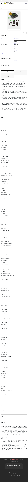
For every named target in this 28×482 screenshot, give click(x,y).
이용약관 (9, 459)
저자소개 (7, 76)
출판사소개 (4, 438)
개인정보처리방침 (15, 459)
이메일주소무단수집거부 (14, 461)
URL (23, 32)
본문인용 (7, 74)
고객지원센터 (14, 465)
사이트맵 (5, 459)
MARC (26, 32)
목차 (20, 71)
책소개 (7, 71)
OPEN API (21, 459)
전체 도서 (2, 8)
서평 (20, 74)
